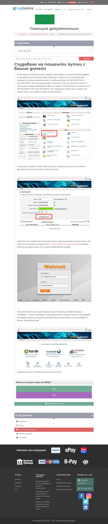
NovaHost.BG (22, 34)
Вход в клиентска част (44, 19)
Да (54, 389)
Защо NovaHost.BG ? (77, 9)
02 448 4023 (85, 488)
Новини (20, 425)
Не (54, 395)
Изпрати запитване (83, 482)
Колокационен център (64, 483)
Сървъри (58, 9)
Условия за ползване (63, 486)
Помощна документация (38, 34)
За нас (89, 9)
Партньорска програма (64, 489)
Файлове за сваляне (24, 433)
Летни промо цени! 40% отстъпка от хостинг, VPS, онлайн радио (43, 495)
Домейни (48, 9)
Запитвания (21, 421)
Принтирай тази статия (54, 403)
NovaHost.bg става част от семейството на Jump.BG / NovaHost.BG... (43, 485)
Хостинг (39, 9)
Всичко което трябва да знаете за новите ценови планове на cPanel (43, 505)
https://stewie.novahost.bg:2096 (65, 244)
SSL (64, 9)
